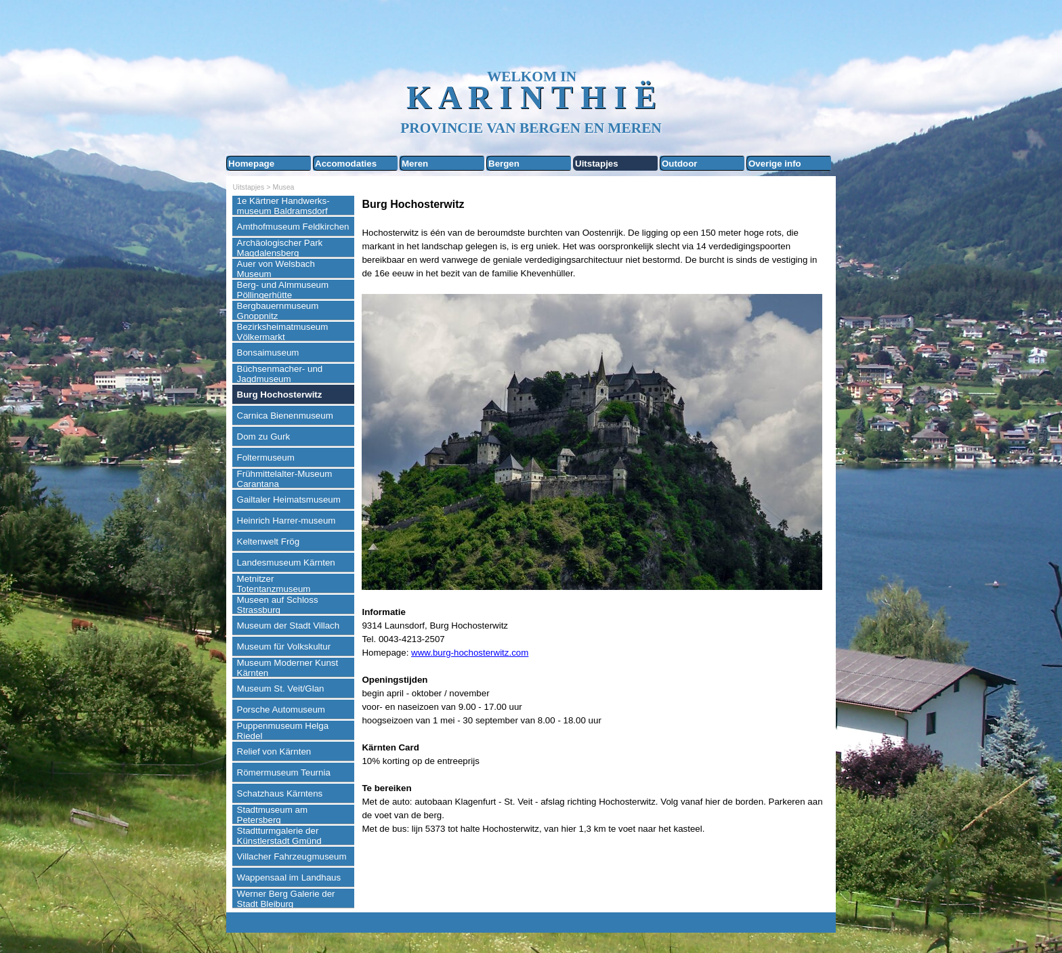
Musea (284, 187)
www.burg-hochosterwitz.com (469, 653)
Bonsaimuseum (268, 352)
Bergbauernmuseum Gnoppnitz (278, 311)
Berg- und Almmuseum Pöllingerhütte (283, 290)
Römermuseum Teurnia (284, 772)
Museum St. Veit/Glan (280, 688)
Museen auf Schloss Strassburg (277, 605)
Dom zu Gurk (264, 436)
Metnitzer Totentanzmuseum (274, 584)
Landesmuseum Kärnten (286, 562)
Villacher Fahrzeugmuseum (292, 856)
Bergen (503, 163)
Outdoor (680, 163)
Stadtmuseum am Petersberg (272, 815)
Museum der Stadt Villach (288, 625)
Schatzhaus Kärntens (280, 793)
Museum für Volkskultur (284, 646)
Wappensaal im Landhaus (289, 877)
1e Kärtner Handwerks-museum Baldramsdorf (283, 206)
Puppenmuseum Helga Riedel (283, 731)
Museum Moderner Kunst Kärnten (288, 668)
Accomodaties (346, 163)
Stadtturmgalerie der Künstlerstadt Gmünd (279, 836)
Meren (415, 163)
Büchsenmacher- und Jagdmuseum (280, 374)
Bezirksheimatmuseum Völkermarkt (282, 332)
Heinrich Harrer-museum (286, 520)
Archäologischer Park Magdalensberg (280, 248)
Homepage (251, 163)
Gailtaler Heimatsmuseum (289, 499)
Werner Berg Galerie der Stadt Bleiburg (286, 899)
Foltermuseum (266, 457)
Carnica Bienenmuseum (285, 415)
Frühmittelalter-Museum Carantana (285, 479)
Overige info (774, 163)
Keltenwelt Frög (268, 541)
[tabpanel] (595, 529)
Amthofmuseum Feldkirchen (293, 226)
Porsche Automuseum (281, 709)
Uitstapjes (596, 163)
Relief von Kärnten (274, 751)
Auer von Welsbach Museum (276, 269)
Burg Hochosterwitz (279, 394)
